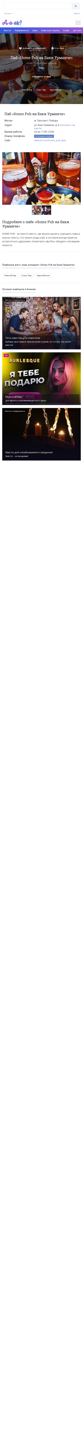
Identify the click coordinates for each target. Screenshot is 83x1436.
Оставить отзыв (41, 76)
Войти (77, 13)
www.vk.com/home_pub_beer (50, 140)
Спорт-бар (41, 90)
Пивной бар (27, 90)
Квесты (7, 30)
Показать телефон (44, 136)
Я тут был (57, 48)
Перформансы (22, 30)
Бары (35, 30)
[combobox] (37, 6)
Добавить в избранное (32, 48)
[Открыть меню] (78, 23)
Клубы (66, 30)
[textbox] (37, 4)
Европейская (55, 90)
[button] (78, 154)
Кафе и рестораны (50, 30)
